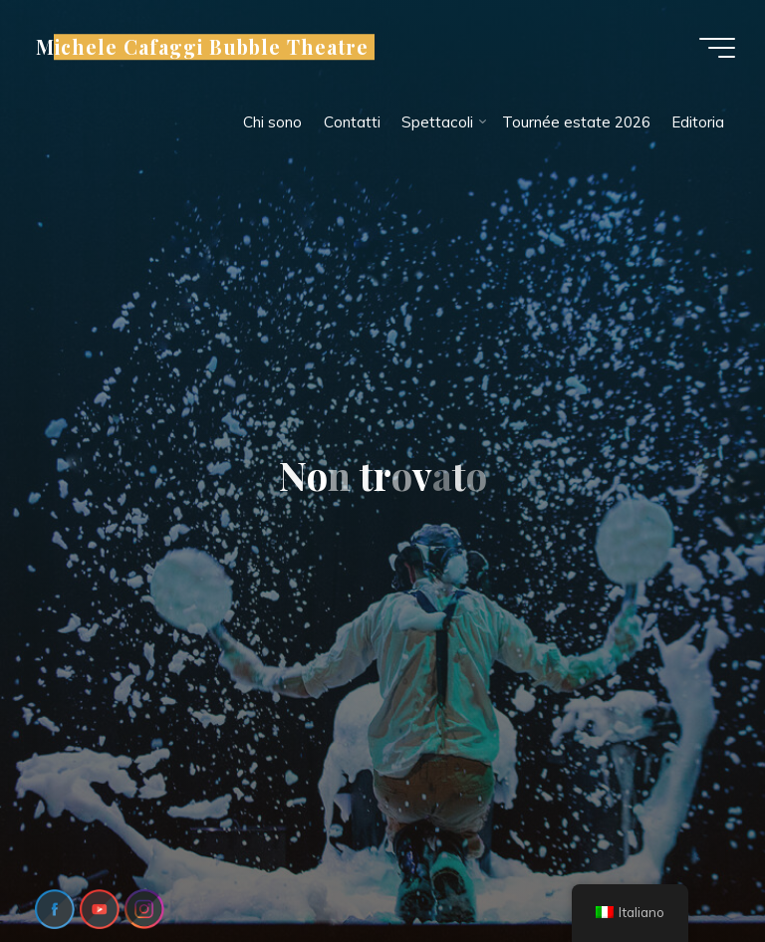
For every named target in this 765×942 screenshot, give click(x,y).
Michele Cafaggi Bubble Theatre (202, 47)
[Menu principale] (717, 48)
